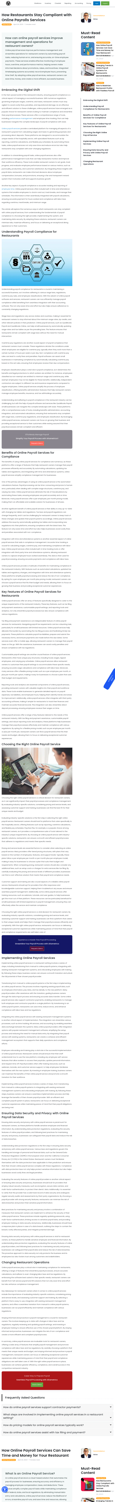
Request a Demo (37, 443)
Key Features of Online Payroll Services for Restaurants (97, 125)
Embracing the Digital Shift (95, 100)
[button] (4, 1489)
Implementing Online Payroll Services (96, 142)
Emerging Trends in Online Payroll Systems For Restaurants (104, 69)
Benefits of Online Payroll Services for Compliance (94, 116)
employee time (8, 189)
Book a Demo (37, 1385)
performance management (21, 118)
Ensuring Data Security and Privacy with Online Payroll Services (95, 153)
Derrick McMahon (99, 16)
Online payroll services (11, 128)
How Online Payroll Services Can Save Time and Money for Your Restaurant (105, 49)
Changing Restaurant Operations (93, 162)
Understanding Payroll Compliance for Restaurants (96, 107)
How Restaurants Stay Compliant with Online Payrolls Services (105, 1485)
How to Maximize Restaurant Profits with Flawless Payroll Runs (105, 89)
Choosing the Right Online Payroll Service (95, 133)
